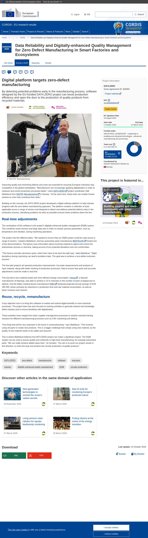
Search (85, 32)
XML (16, 455)
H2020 (22, 38)
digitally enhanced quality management (35, 367)
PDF (41, 455)
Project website (112, 94)
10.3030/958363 (110, 103)
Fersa (73, 278)
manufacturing (45, 360)
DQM (61, 367)
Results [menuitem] (48, 63)
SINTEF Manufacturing (27, 194)
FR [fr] (21, 72)
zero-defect (27, 360)
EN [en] (9, 72)
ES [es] (15, 72)
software (61, 360)
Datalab (76, 32)
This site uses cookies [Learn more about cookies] (18, 530)
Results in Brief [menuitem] (22, 63)
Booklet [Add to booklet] (121, 453)
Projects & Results (35, 32)
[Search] (139, 14)
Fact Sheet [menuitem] (8, 63)
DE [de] (4, 72)
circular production (79, 367)
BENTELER (79, 241)
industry (7, 367)
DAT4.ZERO (59, 191)
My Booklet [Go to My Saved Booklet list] (137, 454)
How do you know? (52, 2)
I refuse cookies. (111, 534)
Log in (75, 14)
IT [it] (26, 72)
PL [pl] (32, 72)
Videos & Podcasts (54, 32)
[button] (87, 14)
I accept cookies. (111, 527)
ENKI (53, 284)
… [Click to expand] (13, 38)
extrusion (76, 360)
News (67, 32)
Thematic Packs (18, 32)
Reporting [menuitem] (35, 63)
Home (6, 32)
